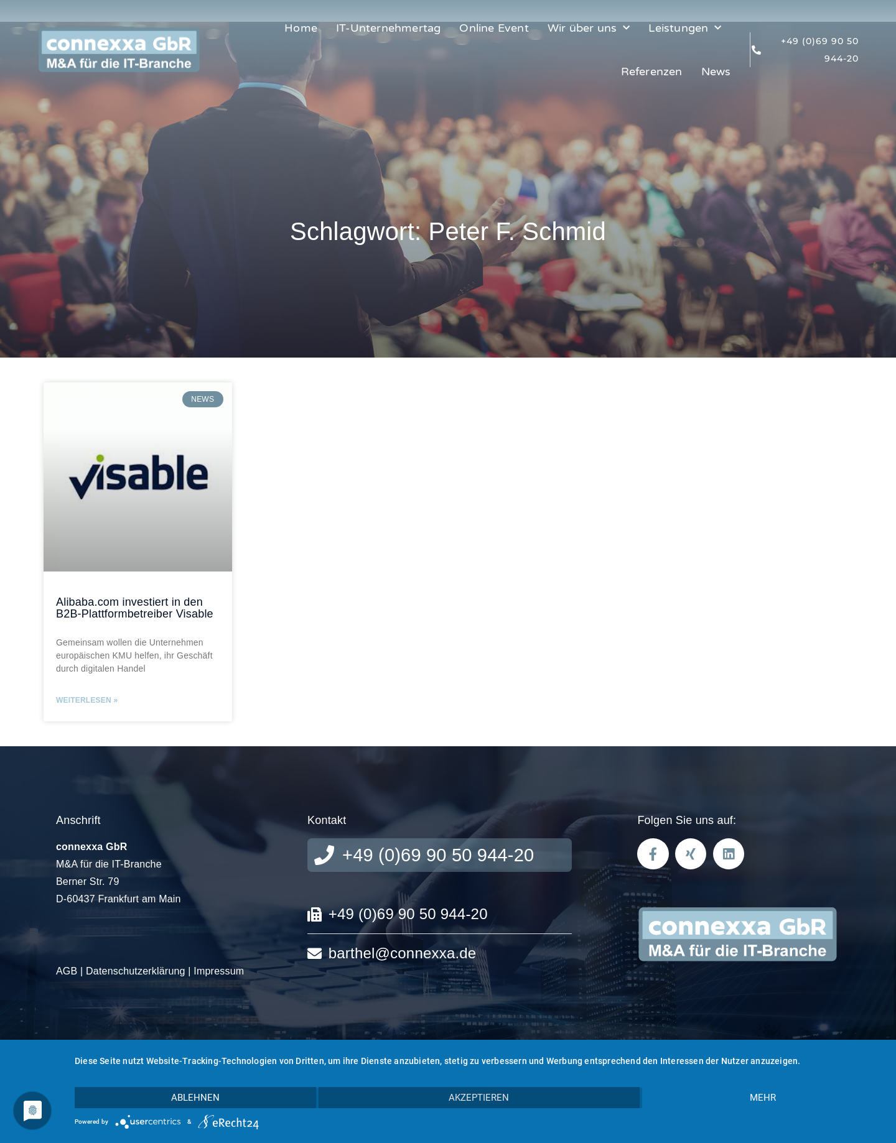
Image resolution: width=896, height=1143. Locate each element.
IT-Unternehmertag (388, 28)
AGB (66, 971)
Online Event (493, 28)
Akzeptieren (479, 1097)
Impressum (219, 971)
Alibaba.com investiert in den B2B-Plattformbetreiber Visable (134, 608)
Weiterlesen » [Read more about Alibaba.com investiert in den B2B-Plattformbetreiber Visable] (87, 700)
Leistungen (684, 28)
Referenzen (652, 71)
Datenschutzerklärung (135, 971)
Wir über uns (589, 28)
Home (300, 28)
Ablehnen (195, 1097)
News (716, 71)
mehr (763, 1097)
